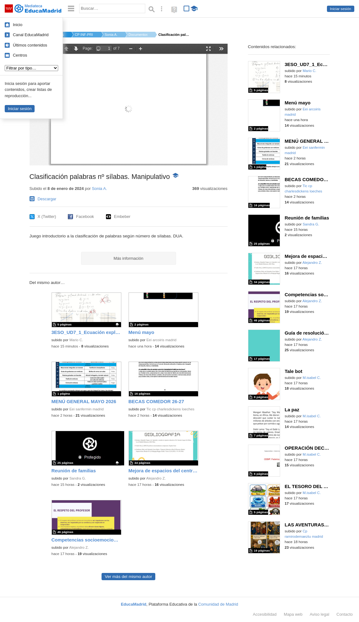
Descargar (47, 199)
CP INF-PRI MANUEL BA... (84, 34)
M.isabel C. (312, 378)
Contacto (344, 614)
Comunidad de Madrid (218, 604)
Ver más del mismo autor (128, 576)
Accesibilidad (264, 614)
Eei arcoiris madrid (161, 340)
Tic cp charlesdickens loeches (170, 409)
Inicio (17, 24)
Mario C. (76, 340)
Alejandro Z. (156, 478)
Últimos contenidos (30, 45)
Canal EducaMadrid (30, 34)
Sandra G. (77, 478)
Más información (128, 258)
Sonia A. (111, 34)
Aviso (319, 614)
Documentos (138, 34)
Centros (20, 55)
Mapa (293, 614)
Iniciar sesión (340, 9)
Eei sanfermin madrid (86, 409)
